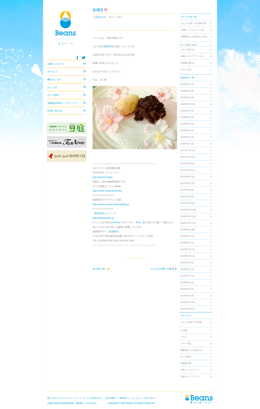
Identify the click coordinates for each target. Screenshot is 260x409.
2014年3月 (185, 289)
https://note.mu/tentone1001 (107, 190)
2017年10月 (186, 163)
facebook (77, 57)
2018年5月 (185, 117)
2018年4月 (185, 124)
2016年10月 (186, 223)
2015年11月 (186, 249)
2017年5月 (185, 183)
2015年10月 (186, 256)
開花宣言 (108, 46)
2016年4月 (185, 243)
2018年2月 (185, 137)
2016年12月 (186, 210)
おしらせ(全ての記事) (191, 23)
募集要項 (123, 398)
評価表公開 (185, 63)
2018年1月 (185, 144)
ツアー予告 (185, 50)
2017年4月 (185, 190)
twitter (83, 57)
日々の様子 (117, 17)
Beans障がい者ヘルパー (199, 399)
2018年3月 (185, 130)
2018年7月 (185, 104)
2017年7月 (185, 170)
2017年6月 (185, 177)
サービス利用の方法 (92, 398)
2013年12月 (186, 309)
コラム (183, 69)
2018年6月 (185, 111)
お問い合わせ (54, 110)
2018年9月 (185, 91)
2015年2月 (185, 269)
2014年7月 (185, 276)
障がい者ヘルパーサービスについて (63, 398)
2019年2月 (185, 84)
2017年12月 (186, 150)
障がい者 (140, 222)
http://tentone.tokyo (103, 177)
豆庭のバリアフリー (190, 56)
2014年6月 (185, 282)
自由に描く (101, 269)
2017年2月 (185, 196)
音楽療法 (113, 231)
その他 (183, 330)
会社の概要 (110, 398)
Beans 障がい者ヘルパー (66, 31)
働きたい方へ (54, 79)
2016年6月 (185, 236)
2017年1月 (185, 203)
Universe (116, 222)
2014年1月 (185, 302)
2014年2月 (185, 296)
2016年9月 (185, 230)
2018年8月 (185, 97)
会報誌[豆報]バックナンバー (62, 103)
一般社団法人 (99, 213)
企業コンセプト (56, 63)
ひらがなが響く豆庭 (164, 269)
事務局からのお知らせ (192, 36)
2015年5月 (185, 262)
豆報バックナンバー (191, 30)
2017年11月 (186, 157)
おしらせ (52, 87)
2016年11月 (186, 216)
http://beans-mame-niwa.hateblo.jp (111, 204)
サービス (52, 71)
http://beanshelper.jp (103, 218)
